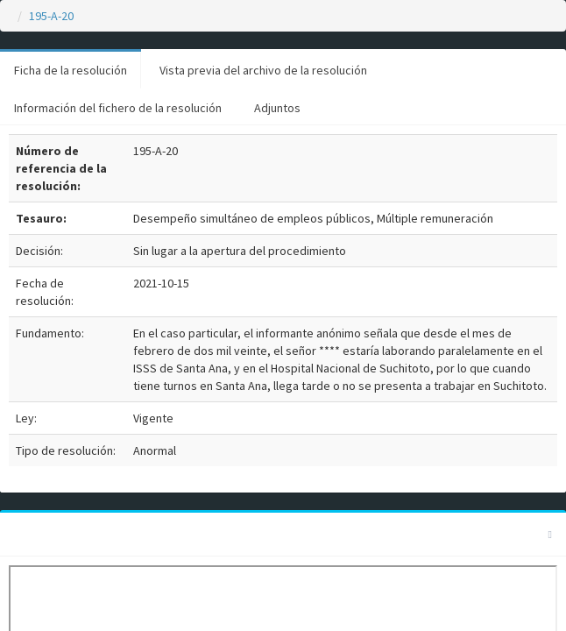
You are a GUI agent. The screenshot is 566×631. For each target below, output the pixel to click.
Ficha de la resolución (70, 70)
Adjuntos (277, 108)
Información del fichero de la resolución (118, 108)
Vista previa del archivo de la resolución (263, 70)
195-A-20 (51, 16)
